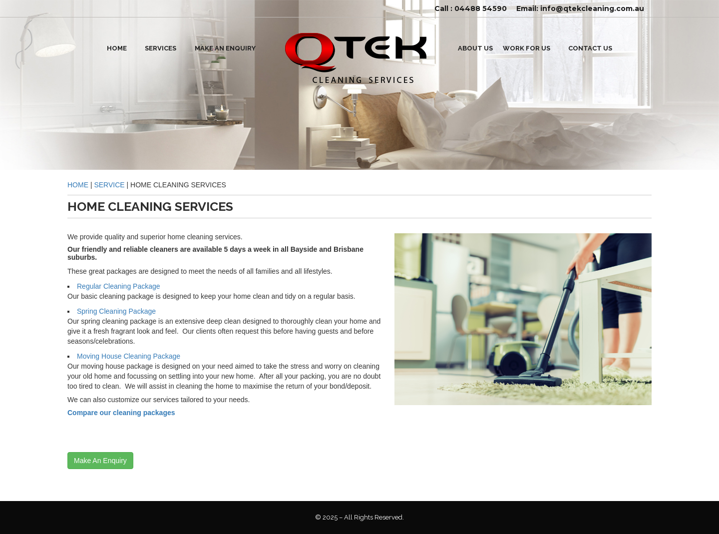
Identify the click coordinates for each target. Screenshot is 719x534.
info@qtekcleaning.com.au (592, 8)
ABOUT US (475, 48)
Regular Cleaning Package (118, 286)
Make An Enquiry (225, 48)
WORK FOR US (526, 48)
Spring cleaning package (116, 311)
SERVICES (160, 48)
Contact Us (590, 48)
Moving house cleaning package (128, 356)
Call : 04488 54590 (470, 8)
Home (77, 185)
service (109, 185)
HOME (117, 48)
